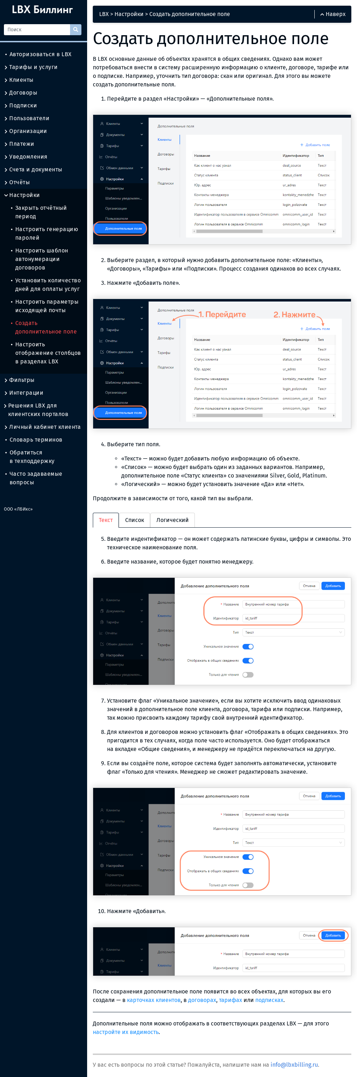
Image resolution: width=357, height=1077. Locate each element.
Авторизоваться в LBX (40, 54)
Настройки (24, 195)
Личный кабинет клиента (44, 427)
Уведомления (27, 157)
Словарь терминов (35, 439)
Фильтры (21, 380)
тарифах (232, 996)
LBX (106, 14)
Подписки (22, 105)
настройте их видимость (127, 1028)
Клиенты (21, 80)
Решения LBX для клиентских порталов (38, 409)
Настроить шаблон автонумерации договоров (41, 259)
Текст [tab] (107, 518)
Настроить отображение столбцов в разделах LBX (48, 353)
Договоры (22, 93)
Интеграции (25, 393)
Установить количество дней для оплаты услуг (47, 284)
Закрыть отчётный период (41, 212)
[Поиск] (39, 29)
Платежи (21, 144)
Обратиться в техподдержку (32, 456)
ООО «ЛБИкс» (20, 509)
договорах (204, 996)
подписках (271, 996)
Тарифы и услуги (33, 67)
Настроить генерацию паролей (46, 233)
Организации (27, 131)
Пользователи (28, 118)
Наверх (333, 14)
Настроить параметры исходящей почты (46, 306)
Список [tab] (136, 518)
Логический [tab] (174, 518)
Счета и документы (35, 169)
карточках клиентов (155, 996)
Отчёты (19, 182)
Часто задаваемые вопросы (35, 478)
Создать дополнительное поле (46, 327)
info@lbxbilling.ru (296, 1061)
